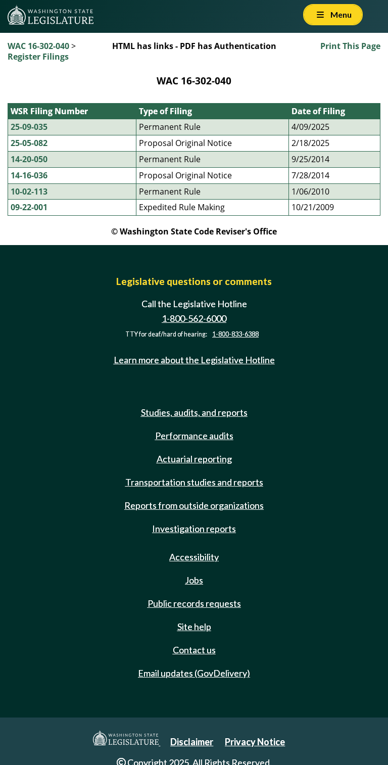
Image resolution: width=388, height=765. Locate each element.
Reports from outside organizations (194, 505)
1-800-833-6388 (235, 334)
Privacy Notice (255, 741)
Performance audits (194, 435)
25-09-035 (29, 126)
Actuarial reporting (194, 458)
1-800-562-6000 (194, 318)
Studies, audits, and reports (194, 412)
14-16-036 (29, 175)
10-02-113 (29, 191)
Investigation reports (194, 528)
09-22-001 (29, 207)
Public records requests (194, 603)
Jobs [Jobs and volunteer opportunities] (194, 580)
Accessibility (194, 556)
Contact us (194, 649)
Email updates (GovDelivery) (194, 673)
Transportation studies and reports (194, 482)
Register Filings (38, 56)
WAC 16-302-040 (38, 46)
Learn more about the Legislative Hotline (194, 359)
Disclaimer (191, 741)
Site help (194, 626)
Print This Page (350, 46)
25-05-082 (29, 143)
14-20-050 (29, 159)
